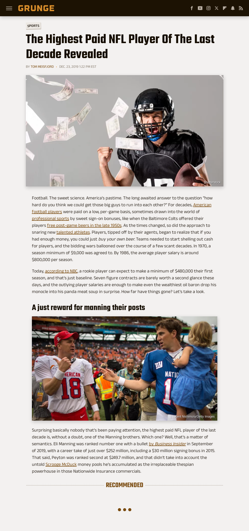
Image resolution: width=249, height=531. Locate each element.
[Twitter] (217, 8)
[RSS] (241, 8)
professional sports (50, 218)
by (167, 443)
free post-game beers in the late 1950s (84, 225)
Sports (33, 25)
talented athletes (73, 232)
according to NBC (61, 270)
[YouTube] (200, 8)
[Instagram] (208, 8)
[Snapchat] (233, 8)
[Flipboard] (225, 8)
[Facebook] (192, 8)
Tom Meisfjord (42, 66)
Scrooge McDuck (61, 464)
